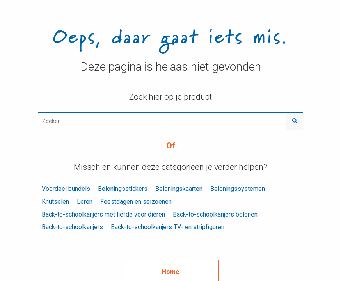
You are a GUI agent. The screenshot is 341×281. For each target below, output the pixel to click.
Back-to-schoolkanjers (72, 227)
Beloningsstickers (122, 188)
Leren (84, 201)
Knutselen (55, 201)
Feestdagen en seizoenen (136, 201)
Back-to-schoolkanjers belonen (215, 214)
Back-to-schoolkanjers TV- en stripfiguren (167, 227)
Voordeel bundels (66, 188)
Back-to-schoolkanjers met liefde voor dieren (103, 214)
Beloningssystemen (237, 188)
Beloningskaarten (178, 188)
